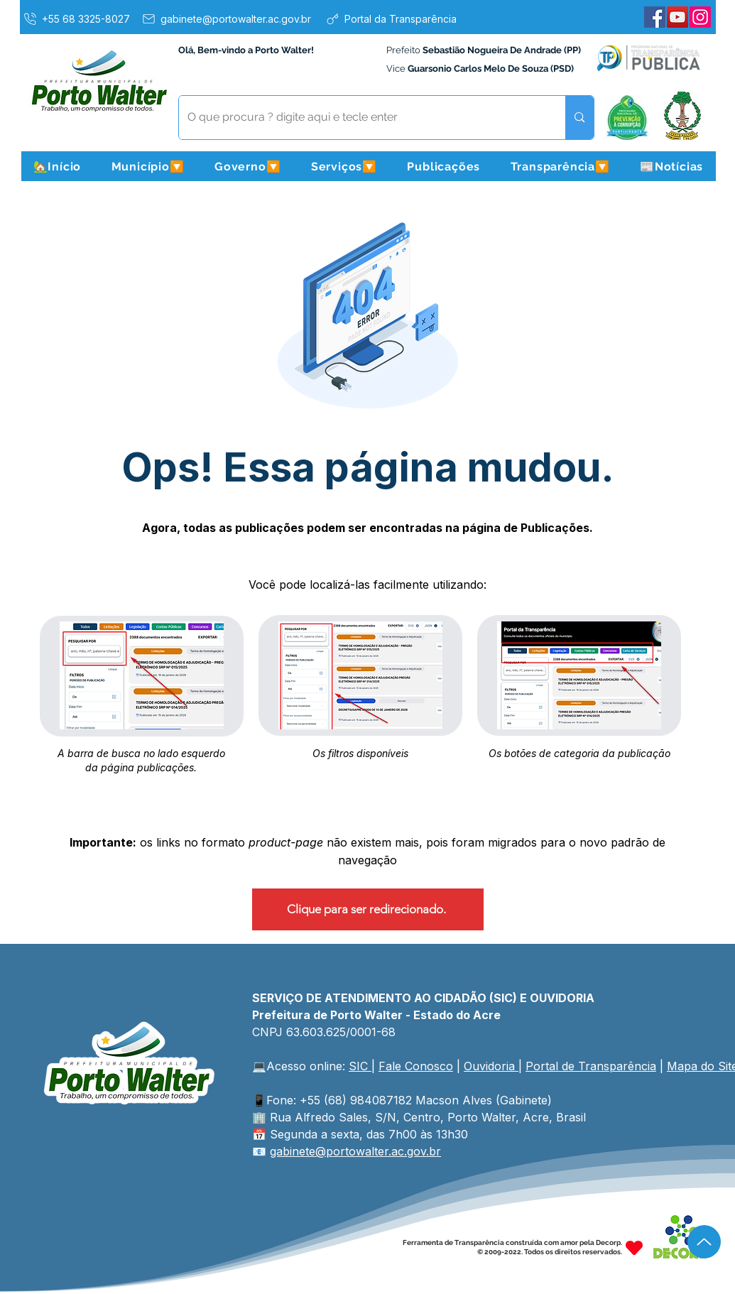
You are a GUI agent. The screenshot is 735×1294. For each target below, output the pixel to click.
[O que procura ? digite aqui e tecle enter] (361, 117)
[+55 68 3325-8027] (76, 18)
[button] (147, 166)
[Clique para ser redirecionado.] (368, 909)
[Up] (704, 1241)
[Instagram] (700, 17)
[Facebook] (654, 17)
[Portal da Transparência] (390, 18)
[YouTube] (677, 17)
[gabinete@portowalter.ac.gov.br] (226, 18)
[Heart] (634, 1247)
